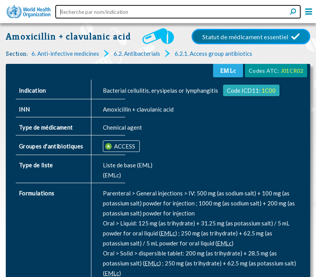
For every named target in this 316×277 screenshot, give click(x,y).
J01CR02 (292, 70)
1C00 (268, 90)
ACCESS (124, 146)
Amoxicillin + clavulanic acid (68, 36)
